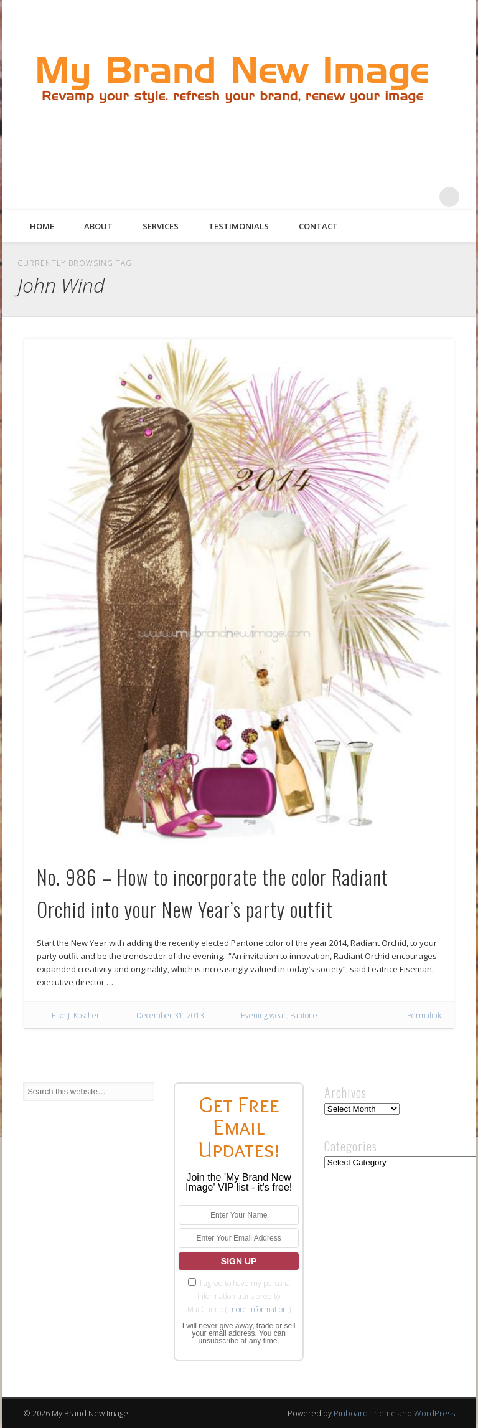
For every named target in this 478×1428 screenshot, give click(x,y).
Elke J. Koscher (76, 1015)
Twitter (373, 197)
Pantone (303, 1015)
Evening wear (263, 1015)
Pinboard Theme (365, 1413)
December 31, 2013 (170, 1015)
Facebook (347, 197)
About (98, 226)
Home (42, 226)
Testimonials (239, 226)
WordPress (434, 1413)
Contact (318, 226)
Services (161, 226)
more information (258, 1309)
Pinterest (398, 197)
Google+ (424, 197)
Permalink (424, 1015)
